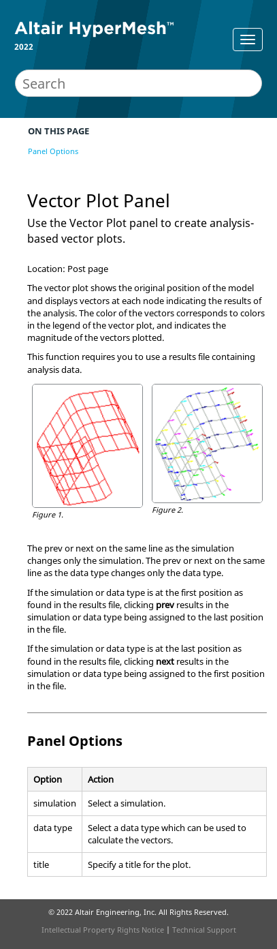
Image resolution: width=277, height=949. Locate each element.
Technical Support (204, 929)
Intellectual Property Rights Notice (103, 929)
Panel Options (53, 151)
